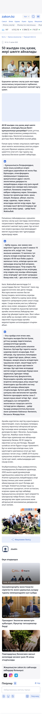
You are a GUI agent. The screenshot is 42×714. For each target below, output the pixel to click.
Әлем (11, 21)
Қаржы (17, 21)
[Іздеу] (33, 16)
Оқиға (24, 21)
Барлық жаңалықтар (14, 37)
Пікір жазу (35, 696)
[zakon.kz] (8, 16)
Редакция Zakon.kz (30, 37)
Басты (4, 37)
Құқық (30, 21)
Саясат (4, 21)
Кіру (38, 683)
